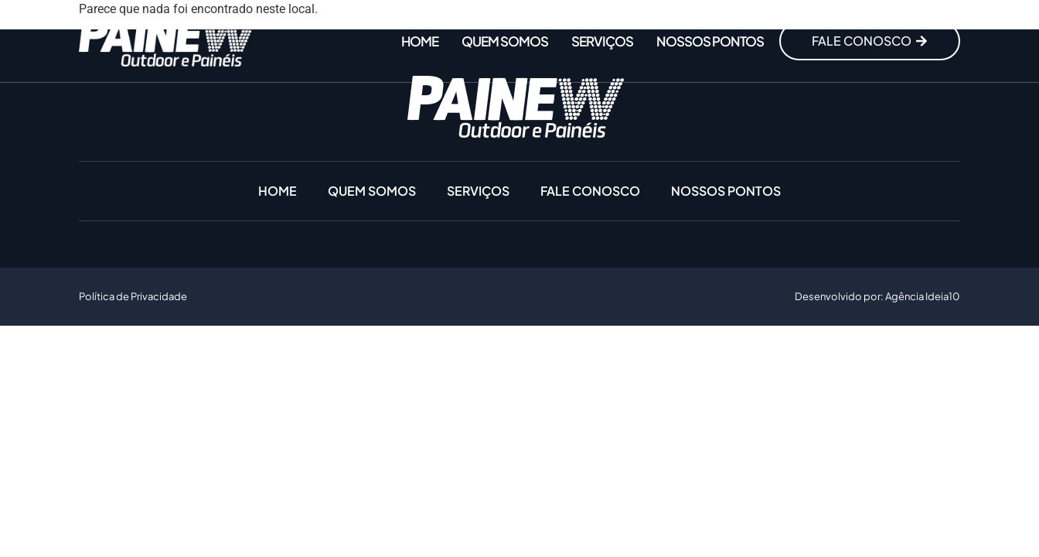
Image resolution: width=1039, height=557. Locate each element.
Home (419, 41)
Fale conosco (590, 191)
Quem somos (505, 41)
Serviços (602, 41)
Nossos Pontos (710, 41)
